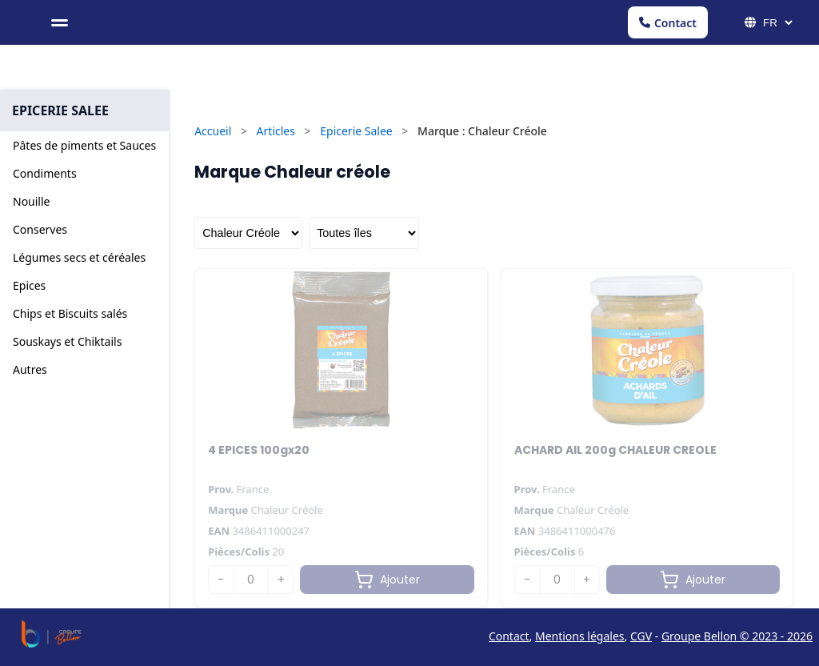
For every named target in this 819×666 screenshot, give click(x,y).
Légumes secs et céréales (79, 257)
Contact (668, 22)
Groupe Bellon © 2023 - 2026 (737, 636)
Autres (30, 369)
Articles (276, 130)
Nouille (31, 201)
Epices (29, 285)
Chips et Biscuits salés (70, 313)
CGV (641, 636)
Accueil (212, 130)
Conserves (40, 229)
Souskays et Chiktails (67, 341)
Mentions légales (580, 636)
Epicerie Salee (356, 130)
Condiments (45, 173)
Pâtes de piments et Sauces (84, 145)
